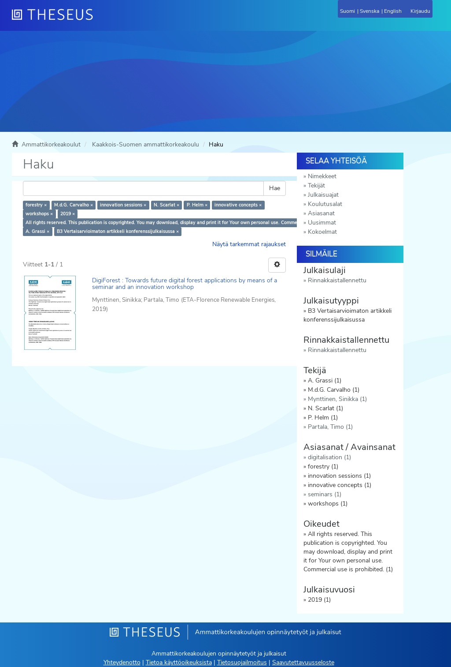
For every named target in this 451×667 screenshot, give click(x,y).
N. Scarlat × (166, 205)
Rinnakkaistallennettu (337, 280)
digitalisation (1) (329, 457)
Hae (274, 188)
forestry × (36, 205)
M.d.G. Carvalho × (73, 205)
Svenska (369, 11)
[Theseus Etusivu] (100, 20)
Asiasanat (321, 213)
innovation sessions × (123, 205)
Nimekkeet (322, 176)
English (393, 11)
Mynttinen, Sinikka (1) (337, 399)
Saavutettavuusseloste (303, 662)
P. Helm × (197, 205)
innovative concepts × (238, 205)
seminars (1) (324, 494)
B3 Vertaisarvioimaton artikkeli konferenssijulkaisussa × (118, 231)
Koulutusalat (325, 204)
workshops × (39, 213)
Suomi (347, 11)
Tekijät (316, 185)
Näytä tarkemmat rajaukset (249, 244)
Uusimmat (322, 222)
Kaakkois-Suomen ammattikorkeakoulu (145, 144)
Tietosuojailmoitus (242, 662)
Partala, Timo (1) (330, 427)
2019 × (67, 213)
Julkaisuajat (323, 195)
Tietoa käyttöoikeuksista (179, 662)
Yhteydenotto (122, 662)
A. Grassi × (37, 231)
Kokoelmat (322, 232)
